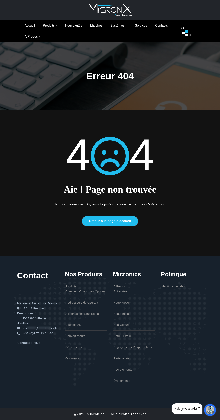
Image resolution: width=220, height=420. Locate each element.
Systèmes (118, 25)
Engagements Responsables (132, 347)
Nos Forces (121, 314)
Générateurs (73, 347)
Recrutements (122, 370)
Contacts (161, 25)
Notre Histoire (122, 336)
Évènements (121, 381)
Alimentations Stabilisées (82, 314)
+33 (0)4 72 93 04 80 (38, 334)
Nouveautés (73, 25)
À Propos (32, 36)
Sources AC (73, 325)
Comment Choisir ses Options (85, 291)
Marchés (96, 25)
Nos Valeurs (121, 325)
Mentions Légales (173, 286)
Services (141, 25)
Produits (50, 25)
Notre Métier (121, 303)
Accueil (30, 25)
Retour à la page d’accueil (110, 221)
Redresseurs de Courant (81, 303)
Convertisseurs (75, 336)
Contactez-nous (28, 343)
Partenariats (121, 358)
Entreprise (120, 291)
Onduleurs (72, 358)
